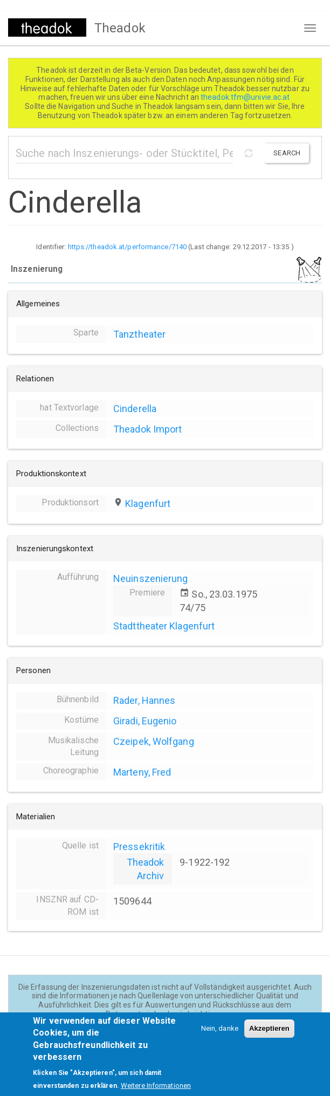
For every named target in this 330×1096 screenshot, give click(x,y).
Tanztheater (139, 334)
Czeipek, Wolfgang (153, 741)
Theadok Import (147, 429)
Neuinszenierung (150, 578)
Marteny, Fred (142, 772)
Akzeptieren (269, 1037)
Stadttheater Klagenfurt (164, 626)
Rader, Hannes (144, 700)
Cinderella (134, 408)
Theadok (120, 28)
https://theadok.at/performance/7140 (127, 247)
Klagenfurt (147, 503)
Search (286, 153)
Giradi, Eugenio (145, 721)
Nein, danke (219, 1037)
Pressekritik (139, 846)
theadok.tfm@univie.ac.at (246, 97)
